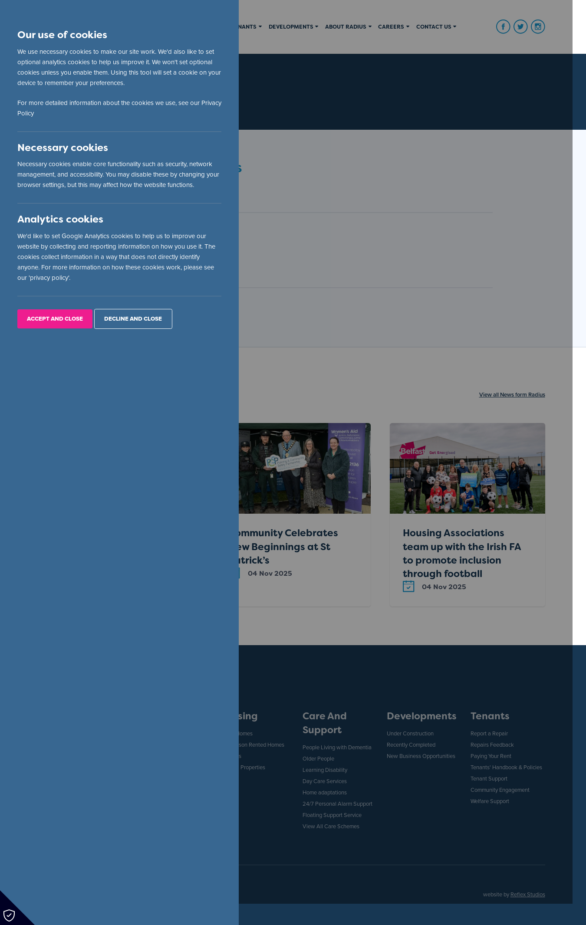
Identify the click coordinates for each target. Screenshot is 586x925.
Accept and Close (55, 319)
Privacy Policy (37, 114)
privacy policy (49, 278)
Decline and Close (133, 319)
